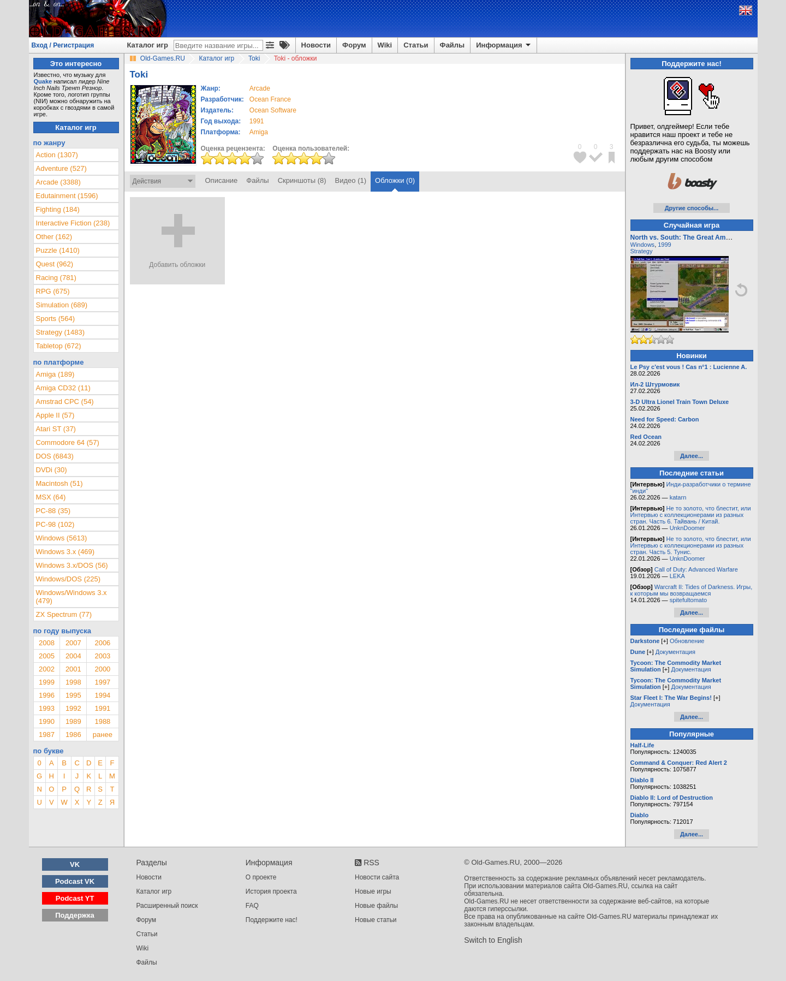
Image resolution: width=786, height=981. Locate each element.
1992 (73, 708)
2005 (47, 656)
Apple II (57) (55, 415)
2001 (73, 669)
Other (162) (54, 237)
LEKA (677, 576)
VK (75, 864)
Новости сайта (377, 877)
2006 (102, 643)
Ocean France (270, 99)
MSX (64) (51, 497)
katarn (678, 497)
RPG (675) (53, 291)
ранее (102, 734)
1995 (73, 695)
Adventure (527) (61, 168)
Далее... (691, 456)
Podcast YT (75, 898)
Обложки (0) (395, 180)
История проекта (271, 891)
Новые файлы (376, 905)
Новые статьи (376, 920)
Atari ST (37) (56, 429)
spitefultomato (688, 600)
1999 (47, 682)
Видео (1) (350, 180)
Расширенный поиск (167, 905)
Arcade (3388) (58, 182)
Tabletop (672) (58, 346)
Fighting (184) (58, 209)
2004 (73, 656)
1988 (102, 721)
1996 (47, 695)
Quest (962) (55, 264)
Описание (221, 180)
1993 (47, 708)
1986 (73, 734)
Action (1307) (57, 155)
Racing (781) (56, 278)
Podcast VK (74, 881)
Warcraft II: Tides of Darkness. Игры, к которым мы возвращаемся (691, 590)
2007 (73, 643)
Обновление (687, 641)
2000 (102, 669)
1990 (47, 721)
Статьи (415, 45)
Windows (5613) (61, 538)
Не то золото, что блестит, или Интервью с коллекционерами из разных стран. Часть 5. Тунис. (690, 545)
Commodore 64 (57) (67, 442)
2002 (47, 669)
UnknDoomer (687, 528)
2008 (47, 643)
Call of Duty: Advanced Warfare (696, 569)
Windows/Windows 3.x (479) (71, 596)
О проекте (261, 877)
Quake (43, 81)
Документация (675, 652)
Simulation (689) (62, 305)
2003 (102, 656)
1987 (47, 734)
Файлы (452, 45)
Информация (504, 45)
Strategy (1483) (60, 332)
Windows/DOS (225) (68, 579)
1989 (73, 721)
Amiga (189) (55, 374)
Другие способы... (692, 208)
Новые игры (373, 891)
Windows (642, 244)
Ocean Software (272, 110)
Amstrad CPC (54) (65, 401)
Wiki (385, 45)
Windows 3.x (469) (65, 552)
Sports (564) (55, 318)
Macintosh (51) (59, 483)
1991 (256, 121)
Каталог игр (147, 45)
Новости (316, 45)
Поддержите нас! (271, 920)
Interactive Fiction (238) (73, 223)
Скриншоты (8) (302, 180)
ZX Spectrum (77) (64, 614)
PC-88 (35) (53, 511)
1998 (73, 682)
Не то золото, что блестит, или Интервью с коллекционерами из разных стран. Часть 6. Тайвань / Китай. (690, 515)
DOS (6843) (55, 456)
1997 (102, 682)
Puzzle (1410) (58, 250)
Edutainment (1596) (67, 196)
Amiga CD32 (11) (63, 388)
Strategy (641, 251)
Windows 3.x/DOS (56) (72, 565)
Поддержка (74, 915)
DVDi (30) (51, 470)
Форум (354, 45)
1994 (102, 695)
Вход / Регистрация (63, 45)
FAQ (252, 905)
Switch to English (493, 940)
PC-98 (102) (55, 524)
